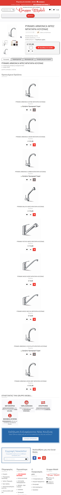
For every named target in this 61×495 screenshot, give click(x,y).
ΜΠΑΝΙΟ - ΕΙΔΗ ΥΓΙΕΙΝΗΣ (21, 474)
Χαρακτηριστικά (17, 59)
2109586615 (41, 2)
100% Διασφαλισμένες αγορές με (23, 409)
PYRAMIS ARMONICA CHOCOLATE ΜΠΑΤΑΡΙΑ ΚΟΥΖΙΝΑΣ (30, 346)
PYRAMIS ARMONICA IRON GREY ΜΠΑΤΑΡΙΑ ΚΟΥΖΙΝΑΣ (30, 381)
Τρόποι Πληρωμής (7, 470)
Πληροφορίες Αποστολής (6, 466)
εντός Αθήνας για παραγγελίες (9, 410)
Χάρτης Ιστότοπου (22, 484)
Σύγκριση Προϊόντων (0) (26, 4)
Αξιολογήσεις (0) (29, 59)
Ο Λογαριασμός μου (38, 467)
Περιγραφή (6, 59)
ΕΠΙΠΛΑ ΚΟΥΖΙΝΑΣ (22, 467)
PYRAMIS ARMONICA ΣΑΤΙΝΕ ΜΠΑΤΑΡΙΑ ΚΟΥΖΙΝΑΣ (30, 102)
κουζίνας (14, 69)
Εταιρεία (5, 463)
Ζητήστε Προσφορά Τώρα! (30, 106)
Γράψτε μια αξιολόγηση (44, 32)
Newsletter (35, 478)
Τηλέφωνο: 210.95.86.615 (50, 471)
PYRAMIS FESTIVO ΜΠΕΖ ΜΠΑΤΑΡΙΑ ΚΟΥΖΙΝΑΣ (30, 241)
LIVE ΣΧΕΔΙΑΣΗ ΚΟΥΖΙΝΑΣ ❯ (41, 4)
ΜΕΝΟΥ (30, 15)
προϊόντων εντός (38, 409)
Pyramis (36, 36)
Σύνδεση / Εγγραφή (15, 4)
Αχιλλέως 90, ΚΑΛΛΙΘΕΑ (50, 467)
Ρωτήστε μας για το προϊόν (44, 59)
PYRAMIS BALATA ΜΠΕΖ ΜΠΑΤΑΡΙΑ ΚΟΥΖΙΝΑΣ (30, 206)
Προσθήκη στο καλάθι (45, 47)
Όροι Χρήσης (6, 472)
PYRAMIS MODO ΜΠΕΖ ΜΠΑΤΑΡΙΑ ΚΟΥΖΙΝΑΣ (30, 276)
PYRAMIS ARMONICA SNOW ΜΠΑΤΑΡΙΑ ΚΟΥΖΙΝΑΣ (30, 137)
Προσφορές (21, 481)
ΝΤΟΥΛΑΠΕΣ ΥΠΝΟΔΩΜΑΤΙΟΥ (21, 470)
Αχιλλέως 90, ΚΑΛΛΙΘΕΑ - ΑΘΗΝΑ (27, 2)
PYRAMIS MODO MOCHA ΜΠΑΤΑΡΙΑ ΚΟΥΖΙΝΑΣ (30, 311)
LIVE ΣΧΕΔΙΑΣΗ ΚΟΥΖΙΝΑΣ (21, 463)
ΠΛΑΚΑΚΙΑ (20, 478)
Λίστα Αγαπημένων (37, 476)
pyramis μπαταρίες (6, 69)
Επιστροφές (36, 473)
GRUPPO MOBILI (5, 490)
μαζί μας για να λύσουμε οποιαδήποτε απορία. (52, 411)
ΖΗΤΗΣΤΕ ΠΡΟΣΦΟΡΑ (30, 428)
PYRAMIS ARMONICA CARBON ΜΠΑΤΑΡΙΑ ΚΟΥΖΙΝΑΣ (30, 172)
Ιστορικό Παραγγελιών (38, 470)
